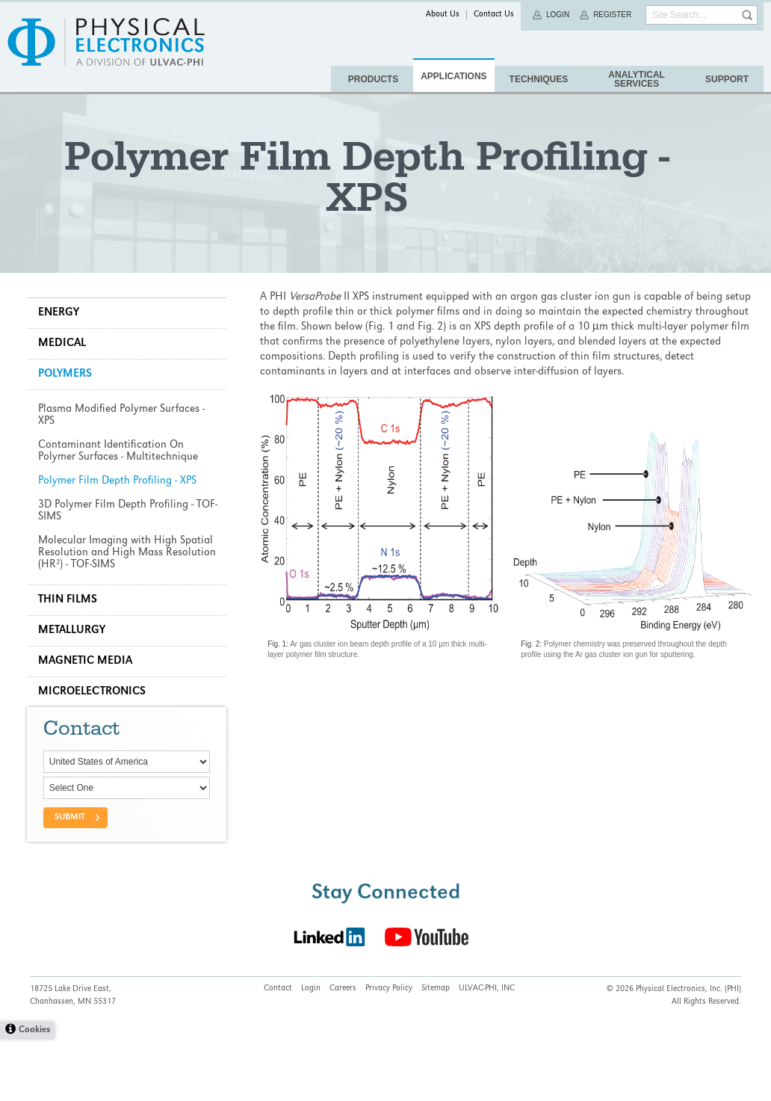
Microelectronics (95, 733)
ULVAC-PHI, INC (487, 1050)
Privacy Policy (388, 1050)
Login (557, 14)
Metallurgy (74, 672)
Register (612, 14)
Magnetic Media (88, 703)
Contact (278, 1050)
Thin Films (70, 641)
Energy (61, 354)
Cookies (34, 1092)
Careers (342, 1050)
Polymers (68, 416)
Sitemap (435, 1050)
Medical (65, 385)
